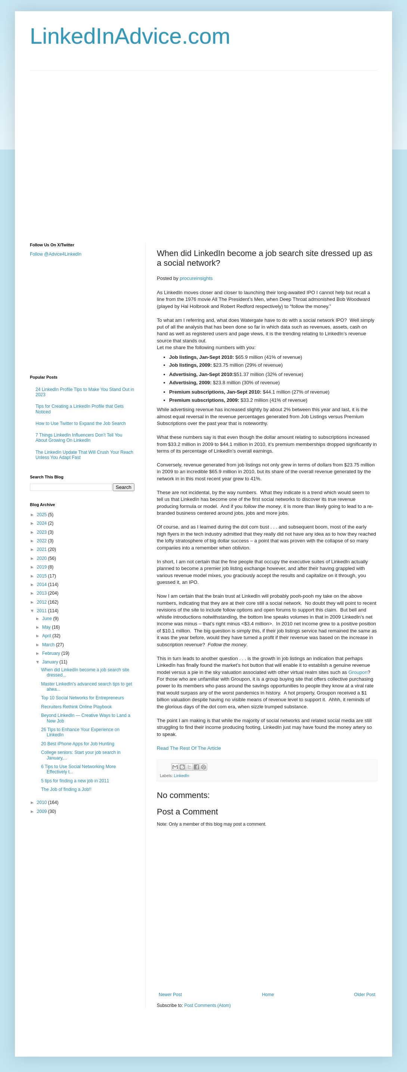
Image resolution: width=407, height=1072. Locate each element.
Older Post (364, 994)
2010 (42, 802)
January (50, 662)
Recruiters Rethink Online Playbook (76, 706)
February (51, 653)
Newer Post (170, 994)
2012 (42, 602)
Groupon (357, 672)
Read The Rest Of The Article (189, 748)
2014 (42, 584)
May (47, 627)
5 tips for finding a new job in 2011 (75, 780)
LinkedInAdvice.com (130, 36)
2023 (42, 532)
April (47, 635)
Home (268, 994)
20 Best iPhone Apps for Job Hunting (77, 743)
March (49, 644)
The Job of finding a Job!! (66, 789)
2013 (42, 593)
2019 (42, 567)
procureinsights (196, 278)
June (47, 618)
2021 (42, 549)
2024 (42, 523)
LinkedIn (181, 775)
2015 (42, 576)
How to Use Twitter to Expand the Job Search (80, 423)
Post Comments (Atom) (207, 1005)
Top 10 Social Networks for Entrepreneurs (82, 697)
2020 (42, 558)
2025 (42, 514)
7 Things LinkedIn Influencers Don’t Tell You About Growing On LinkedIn (78, 437)
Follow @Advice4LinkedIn (55, 254)
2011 (42, 610)
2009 (42, 811)
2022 (42, 540)
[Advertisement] (79, 150)
